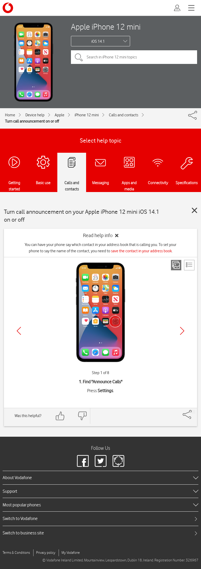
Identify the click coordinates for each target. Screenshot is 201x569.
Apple (59, 115)
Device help (34, 115)
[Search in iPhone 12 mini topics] (134, 57)
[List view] (189, 265)
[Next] (182, 331)
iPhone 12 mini (87, 115)
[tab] (100, 518)
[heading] (100, 477)
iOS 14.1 (98, 41)
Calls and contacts (123, 115)
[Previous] (19, 331)
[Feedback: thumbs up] (60, 416)
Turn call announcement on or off (32, 121)
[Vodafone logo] (8, 8)
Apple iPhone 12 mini (106, 26)
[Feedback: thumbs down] (82, 416)
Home (10, 115)
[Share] (193, 412)
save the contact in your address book (141, 251)
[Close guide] (194, 210)
